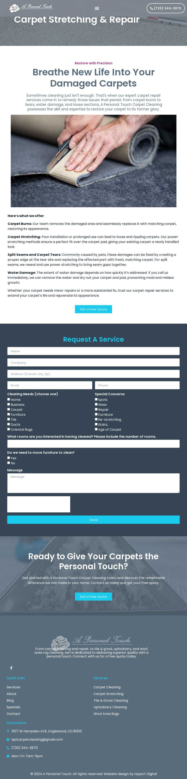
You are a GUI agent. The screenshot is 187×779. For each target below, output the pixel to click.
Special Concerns (110, 394)
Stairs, (103, 424)
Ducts (15, 424)
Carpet (17, 409)
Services (13, 687)
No (13, 463)
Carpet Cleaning (107, 687)
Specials (13, 707)
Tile (13, 419)
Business (17, 404)
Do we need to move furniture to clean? (41, 453)
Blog (10, 700)
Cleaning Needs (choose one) (32, 394)
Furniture (18, 414)
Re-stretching (109, 419)
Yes (13, 458)
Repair (103, 409)
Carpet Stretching (108, 693)
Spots (102, 399)
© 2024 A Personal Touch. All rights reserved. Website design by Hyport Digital (93, 774)
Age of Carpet (109, 429)
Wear (102, 404)
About (12, 693)
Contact (13, 713)
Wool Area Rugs (106, 713)
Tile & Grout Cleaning (111, 700)
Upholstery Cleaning (110, 707)
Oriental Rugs (22, 429)
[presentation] (38, 504)
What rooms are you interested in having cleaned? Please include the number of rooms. (81, 437)
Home (16, 399)
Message (15, 471)
